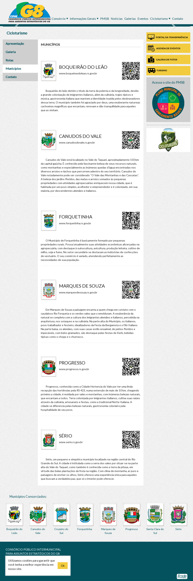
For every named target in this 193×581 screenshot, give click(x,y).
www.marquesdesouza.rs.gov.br (78, 292)
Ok (63, 565)
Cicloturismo (159, 18)
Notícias (117, 18)
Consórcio (59, 18)
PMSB (105, 18)
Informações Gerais (83, 18)
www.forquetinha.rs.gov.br (75, 223)
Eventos (143, 18)
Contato (177, 18)
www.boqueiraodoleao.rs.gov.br (78, 73)
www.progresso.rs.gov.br (74, 369)
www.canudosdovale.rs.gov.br (77, 142)
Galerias (130, 18)
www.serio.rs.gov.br (71, 442)
